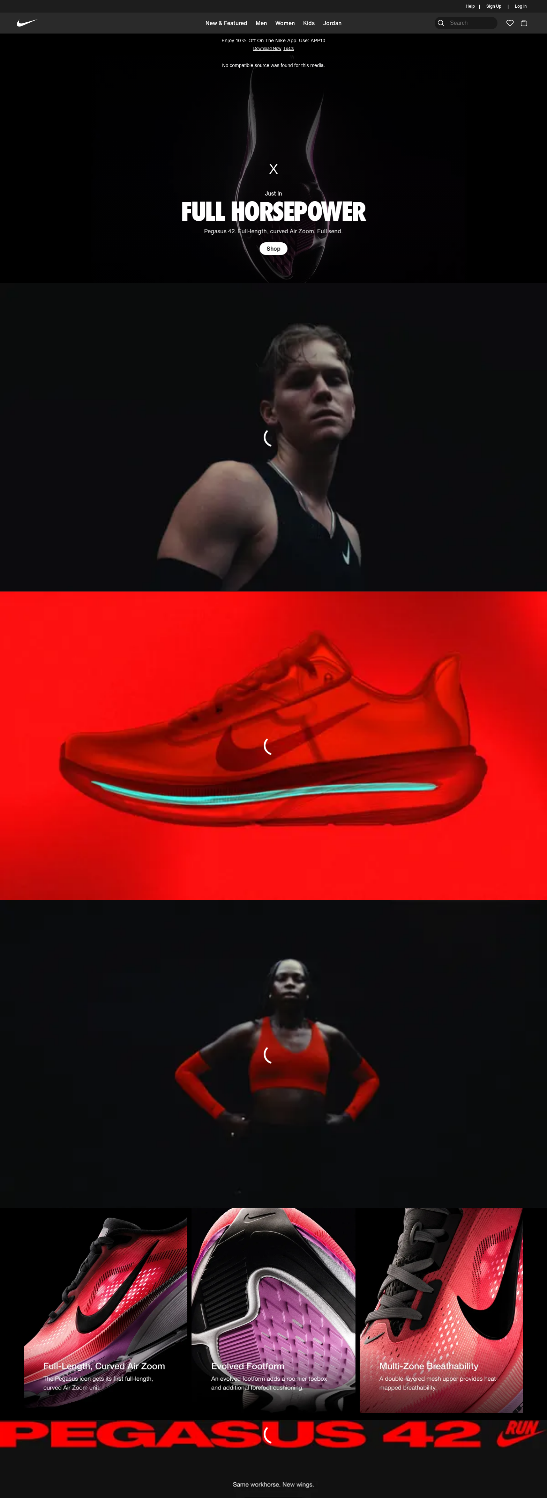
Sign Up (493, 6)
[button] (524, 23)
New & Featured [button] (226, 23)
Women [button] (285, 23)
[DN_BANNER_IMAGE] (273, 437)
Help (470, 6)
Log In (521, 6)
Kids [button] (309, 23)
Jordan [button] (332, 23)
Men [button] (261, 23)
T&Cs (288, 48)
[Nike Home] (27, 23)
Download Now (267, 48)
